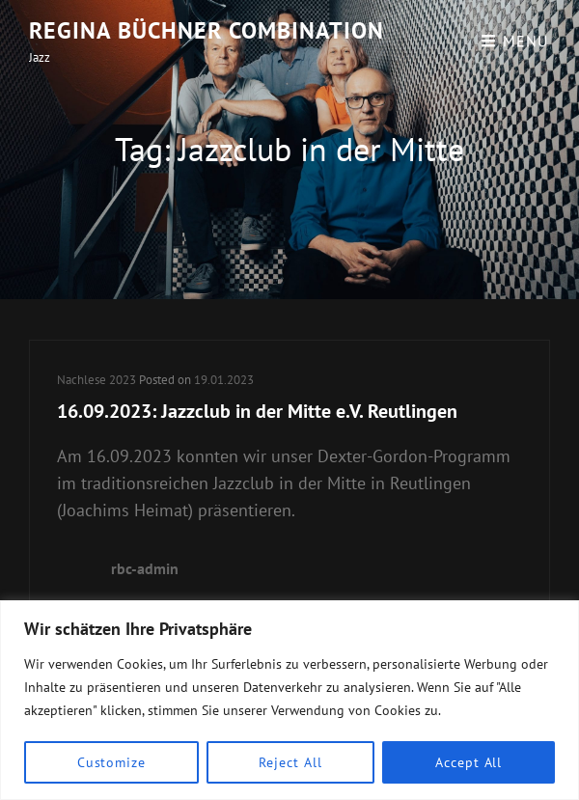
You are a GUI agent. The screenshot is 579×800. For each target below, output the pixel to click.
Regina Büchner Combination (206, 30)
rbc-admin (145, 568)
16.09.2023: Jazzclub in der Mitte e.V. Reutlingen (257, 411)
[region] (289, 700)
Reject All (290, 762)
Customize (111, 762)
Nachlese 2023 (96, 380)
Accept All (468, 762)
